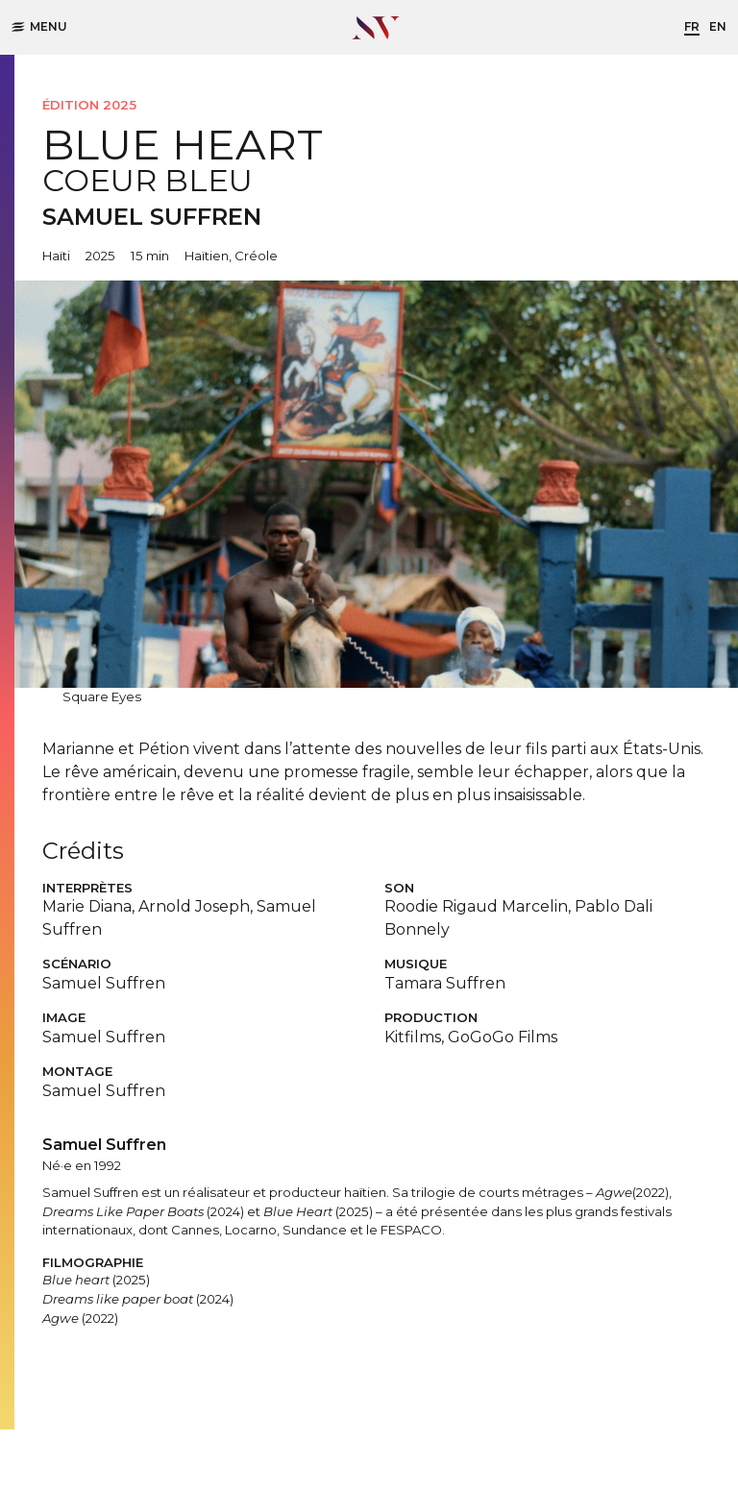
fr (692, 26)
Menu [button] (39, 26)
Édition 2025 (89, 104)
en (717, 26)
